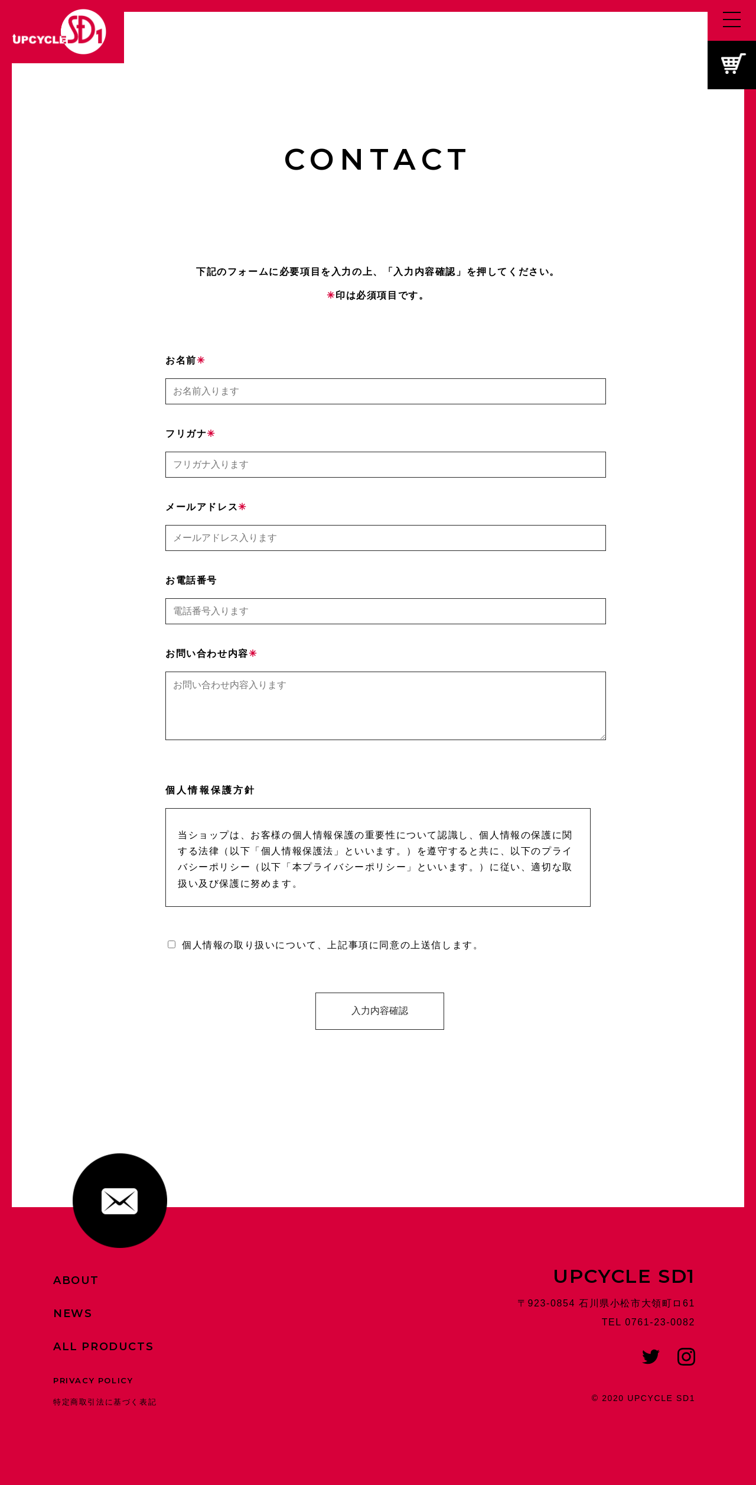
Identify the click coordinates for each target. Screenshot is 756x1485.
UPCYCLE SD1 (624, 1287)
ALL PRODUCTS (103, 1358)
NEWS (72, 1325)
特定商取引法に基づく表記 (105, 1413)
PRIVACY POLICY (93, 1392)
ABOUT (76, 1292)
